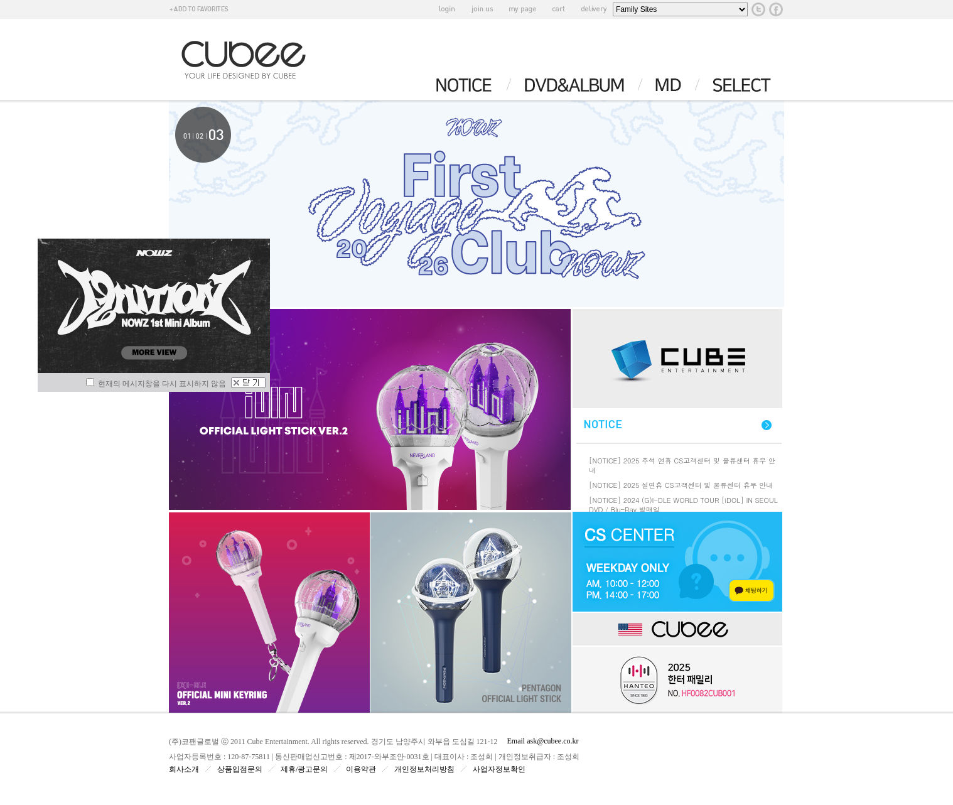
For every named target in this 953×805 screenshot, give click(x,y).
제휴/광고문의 (304, 769)
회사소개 (184, 769)
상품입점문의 (239, 769)
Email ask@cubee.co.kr (543, 741)
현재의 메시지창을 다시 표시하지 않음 (156, 383)
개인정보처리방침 (424, 769)
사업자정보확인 (499, 769)
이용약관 (361, 769)
